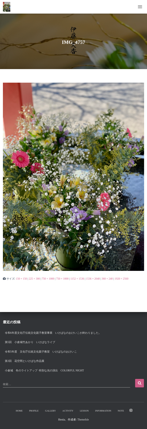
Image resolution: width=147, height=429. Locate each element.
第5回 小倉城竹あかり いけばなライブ (30, 342)
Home (19, 410)
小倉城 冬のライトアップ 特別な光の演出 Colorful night (46, 370)
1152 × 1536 (77, 278)
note (121, 410)
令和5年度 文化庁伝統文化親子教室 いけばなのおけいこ (41, 351)
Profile (34, 410)
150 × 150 (21, 278)
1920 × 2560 (121, 278)
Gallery (50, 410)
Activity (67, 410)
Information (103, 410)
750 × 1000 (48, 278)
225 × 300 (34, 278)
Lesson (84, 410)
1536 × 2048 (93, 278)
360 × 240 (107, 278)
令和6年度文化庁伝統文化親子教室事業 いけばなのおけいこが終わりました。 (53, 332)
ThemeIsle (83, 419)
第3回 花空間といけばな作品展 (24, 361)
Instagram (131, 410)
